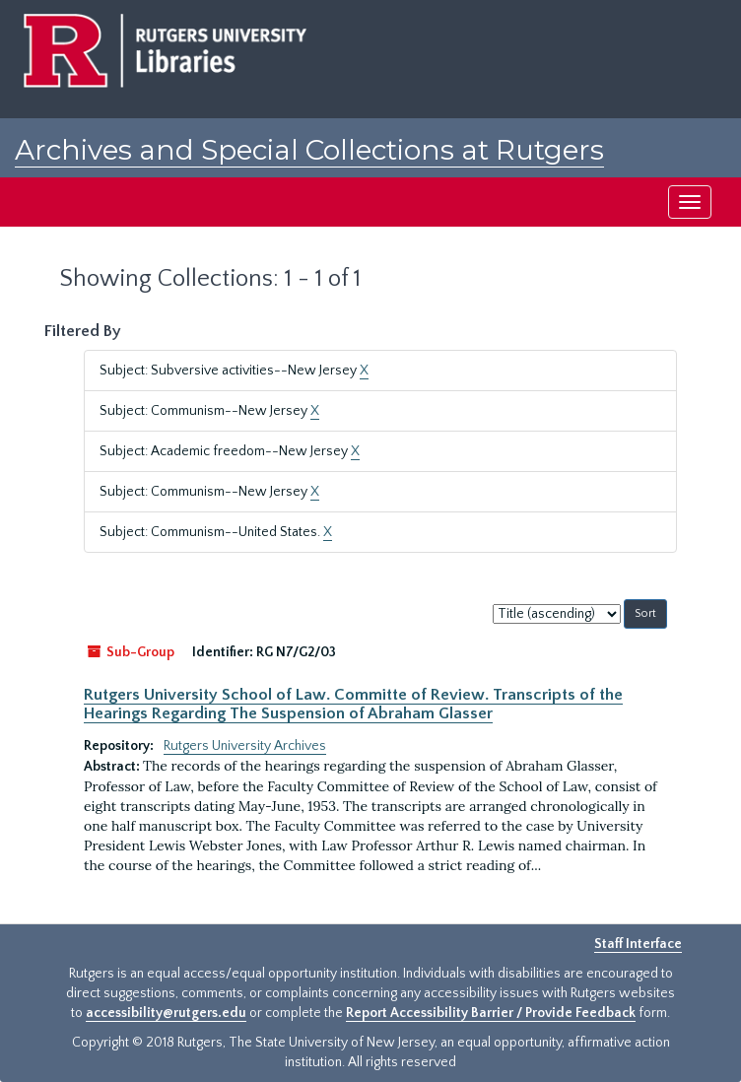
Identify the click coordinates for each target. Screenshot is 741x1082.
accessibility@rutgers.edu (166, 1013)
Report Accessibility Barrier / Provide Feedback (491, 1013)
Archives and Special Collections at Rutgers (309, 150)
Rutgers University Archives (245, 746)
